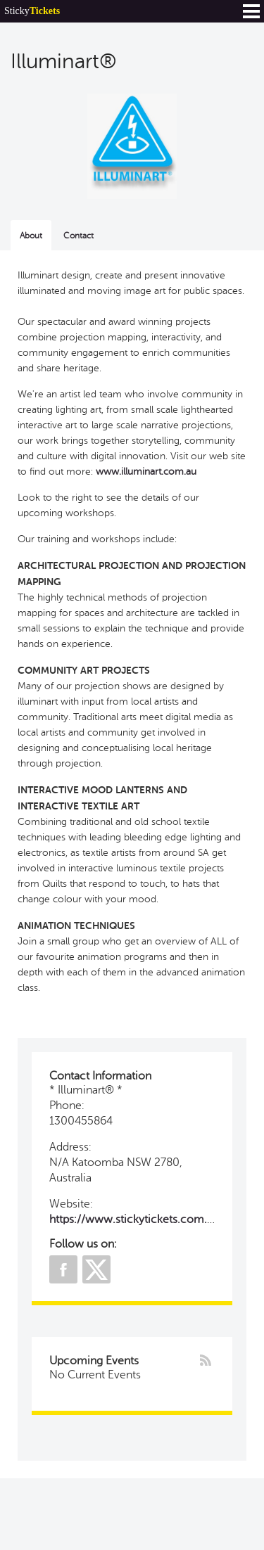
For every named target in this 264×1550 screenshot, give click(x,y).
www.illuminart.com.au (146, 471)
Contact (78, 236)
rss (205, 1360)
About (31, 236)
